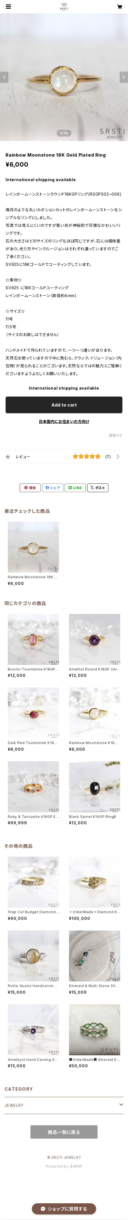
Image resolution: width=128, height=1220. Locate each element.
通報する (115, 435)
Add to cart (64, 405)
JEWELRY (14, 1105)
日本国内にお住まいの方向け (64, 421)
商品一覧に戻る (64, 1132)
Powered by (64, 1166)
